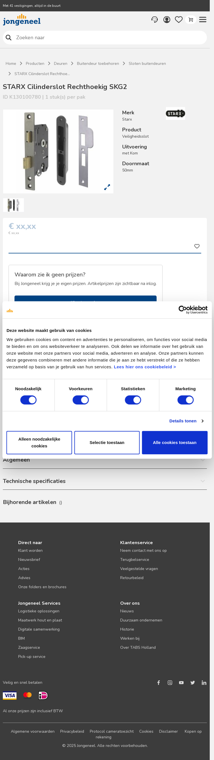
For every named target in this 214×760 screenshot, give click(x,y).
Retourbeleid (132, 578)
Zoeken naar (8, 37)
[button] (202, 19)
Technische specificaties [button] (34, 481)
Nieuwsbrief (29, 559)
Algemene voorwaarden (33, 731)
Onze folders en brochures (42, 587)
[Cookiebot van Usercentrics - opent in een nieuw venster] (182, 309)
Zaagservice (29, 647)
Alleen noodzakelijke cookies (39, 442)
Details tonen (182, 420)
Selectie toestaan (107, 442)
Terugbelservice (134, 559)
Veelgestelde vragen (139, 568)
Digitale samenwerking (39, 629)
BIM (21, 638)
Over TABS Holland (138, 647)
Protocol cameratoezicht (112, 731)
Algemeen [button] (16, 460)
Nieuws (127, 611)
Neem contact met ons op (143, 550)
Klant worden (30, 550)
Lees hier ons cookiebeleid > (145, 366)
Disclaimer (168, 731)
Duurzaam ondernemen (141, 620)
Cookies (146, 731)
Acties (24, 568)
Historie (127, 629)
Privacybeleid (72, 731)
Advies (24, 578)
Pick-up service (31, 656)
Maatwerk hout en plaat (40, 620)
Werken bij (130, 638)
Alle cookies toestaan (174, 442)
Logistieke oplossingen (38, 611)
